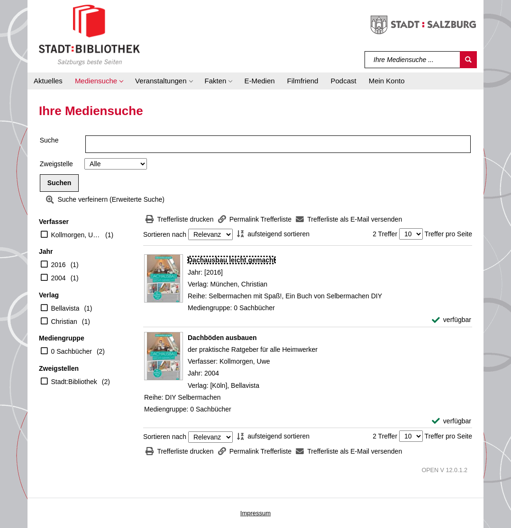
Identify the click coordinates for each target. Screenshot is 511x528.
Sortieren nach (164, 234)
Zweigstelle (56, 164)
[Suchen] (468, 59)
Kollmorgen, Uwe (76, 235)
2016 (58, 264)
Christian (64, 321)
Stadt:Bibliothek (74, 381)
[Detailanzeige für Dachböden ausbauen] (222, 337)
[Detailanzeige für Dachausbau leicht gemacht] (231, 260)
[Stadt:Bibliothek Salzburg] (89, 34)
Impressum (255, 513)
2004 (58, 278)
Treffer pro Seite (448, 234)
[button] (98, 80)
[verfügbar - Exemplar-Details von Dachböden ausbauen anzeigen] (451, 421)
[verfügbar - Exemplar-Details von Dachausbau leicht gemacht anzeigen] (451, 320)
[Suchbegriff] (413, 60)
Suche (49, 140)
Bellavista (65, 308)
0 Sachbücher (71, 351)
